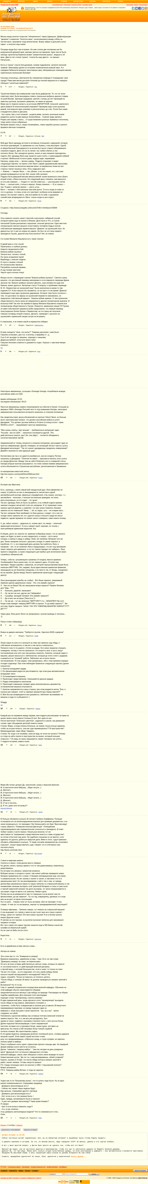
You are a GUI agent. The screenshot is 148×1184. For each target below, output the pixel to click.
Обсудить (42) (22, 625)
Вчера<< (4, 1125)
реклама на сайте (6, 1178)
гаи (2, 348)
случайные (62, 1167)
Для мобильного (57, 5)
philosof (40, 1074)
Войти (136, 5)
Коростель (37, 939)
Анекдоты (7, 1)
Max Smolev (38, 853)
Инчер (39, 201)
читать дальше (78, 1156)
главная (4, 1171)
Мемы (35, 1)
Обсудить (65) (23, 478)
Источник (37, 136)
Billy (43, 136)
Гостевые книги (87, 5)
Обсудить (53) (22, 201)
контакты (16, 1178)
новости (38, 1178)
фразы (27, 1171)
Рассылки (67, 5)
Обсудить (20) (23, 1074)
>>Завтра (18, 1125)
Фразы (49, 1)
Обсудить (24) (22, 351)
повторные (25, 1167)
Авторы (92, 1)
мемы (21, 1171)
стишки (35, 1171)
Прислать (106, 1)
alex (35, 87)
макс (38, 351)
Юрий (36, 636)
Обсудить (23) (23, 745)
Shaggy (37, 708)
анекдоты (13, 1171)
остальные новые (14, 1167)
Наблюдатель (38, 325)
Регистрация (143, 5)
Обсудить (21, 87)
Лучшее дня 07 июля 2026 (9, 5)
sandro (40, 812)
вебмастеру (31, 1178)
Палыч (39, 625)
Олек (40, 1118)
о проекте (23, 1178)
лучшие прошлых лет (38, 1167)
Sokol (40, 745)
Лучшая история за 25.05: (13, 1135)
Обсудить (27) (23, 812)
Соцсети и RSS (76, 5)
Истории (21, 1)
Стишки (64, 1)
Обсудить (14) (23, 1118)
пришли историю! (140, 1170)
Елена (40, 478)
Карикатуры (78, 1)
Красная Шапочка (6, 808)
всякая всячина (52, 1167)
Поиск (120, 1)
